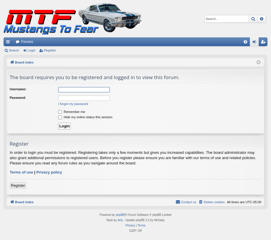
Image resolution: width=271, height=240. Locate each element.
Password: (18, 97)
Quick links (9, 43)
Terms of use (21, 172)
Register (50, 50)
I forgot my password (73, 104)
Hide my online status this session (85, 117)
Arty (120, 220)
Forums (27, 42)
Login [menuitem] (256, 43)
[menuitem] (245, 41)
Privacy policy (49, 172)
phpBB (120, 214)
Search (14, 50)
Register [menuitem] (264, 43)
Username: (18, 89)
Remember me (71, 112)
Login (32, 50)
